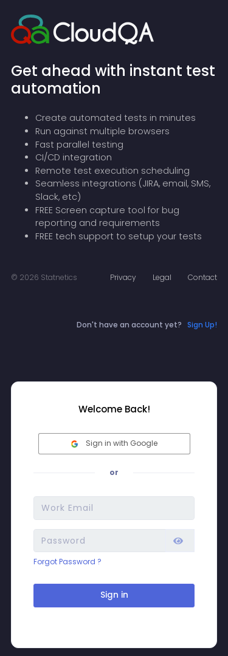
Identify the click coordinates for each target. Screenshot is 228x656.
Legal (162, 277)
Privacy (123, 277)
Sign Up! (202, 324)
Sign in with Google (114, 443)
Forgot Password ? (67, 561)
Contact (202, 277)
